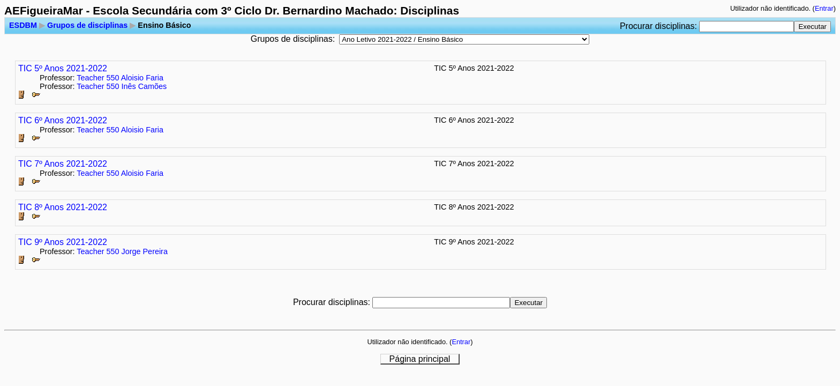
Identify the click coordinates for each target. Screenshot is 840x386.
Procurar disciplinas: (660, 26)
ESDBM (23, 25)
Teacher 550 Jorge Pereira (122, 251)
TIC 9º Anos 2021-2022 (62, 242)
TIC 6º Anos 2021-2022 (62, 120)
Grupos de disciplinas (87, 25)
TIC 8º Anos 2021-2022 (62, 207)
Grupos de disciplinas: (293, 38)
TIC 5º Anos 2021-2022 (62, 68)
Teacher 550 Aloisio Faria (120, 77)
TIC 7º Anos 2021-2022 (62, 163)
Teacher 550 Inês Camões (122, 86)
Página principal (420, 358)
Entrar (824, 8)
